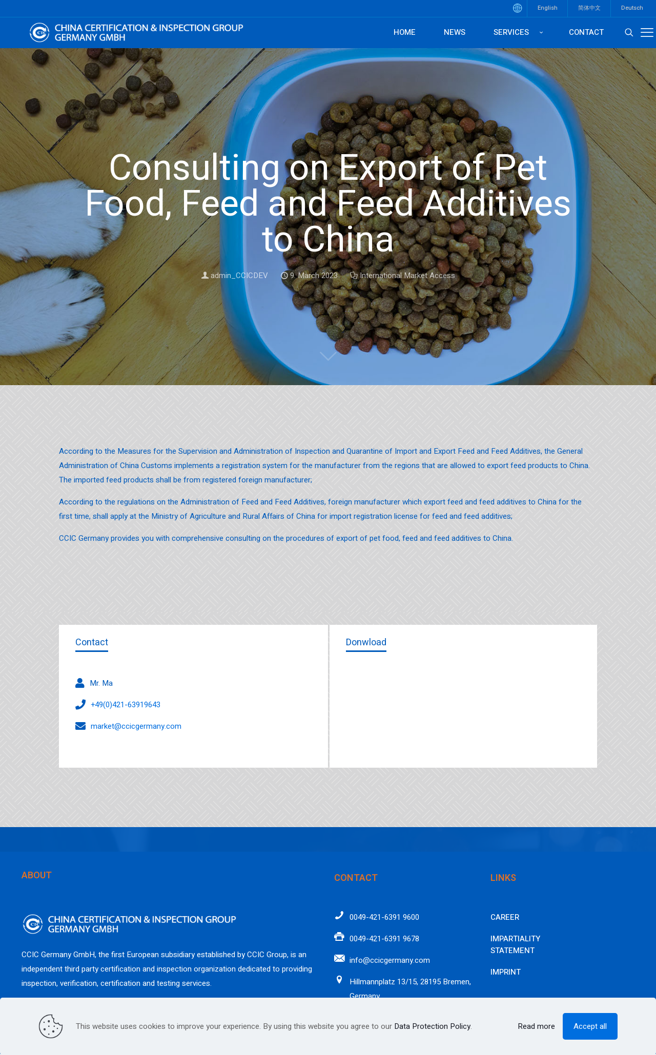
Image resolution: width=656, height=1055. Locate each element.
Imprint (505, 972)
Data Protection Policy (432, 1026)
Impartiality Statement (515, 944)
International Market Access (407, 275)
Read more (536, 1026)
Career (504, 917)
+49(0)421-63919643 (125, 704)
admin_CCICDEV (239, 275)
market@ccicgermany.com (136, 726)
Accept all (590, 1026)
